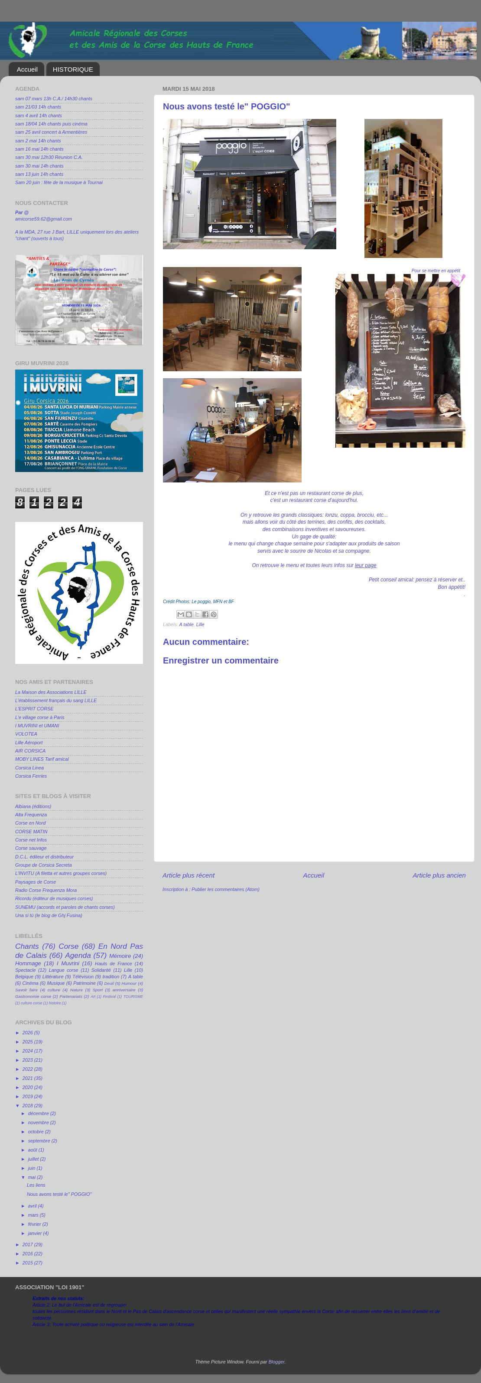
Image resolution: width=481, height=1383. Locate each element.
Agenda (78, 955)
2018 (28, 1105)
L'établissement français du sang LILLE (56, 700)
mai (32, 1177)
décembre (39, 1113)
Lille (200, 624)
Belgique (24, 976)
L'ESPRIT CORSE (34, 708)
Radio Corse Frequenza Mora (46, 890)
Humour (129, 983)
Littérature (53, 976)
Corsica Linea (29, 767)
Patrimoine (84, 983)
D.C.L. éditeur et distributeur (44, 856)
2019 (28, 1096)
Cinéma (31, 983)
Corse (68, 946)
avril (33, 1205)
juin (32, 1168)
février (35, 1224)
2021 (28, 1078)
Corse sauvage (31, 848)
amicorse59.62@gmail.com (43, 218)
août (33, 1149)
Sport (98, 989)
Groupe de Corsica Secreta (43, 865)
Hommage (28, 963)
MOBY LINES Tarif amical (42, 759)
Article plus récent (188, 875)
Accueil (27, 69)
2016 (28, 1253)
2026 (28, 1032)
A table (186, 624)
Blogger (277, 1361)
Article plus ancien (439, 875)
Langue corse (63, 970)
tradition (111, 976)
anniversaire (124, 989)
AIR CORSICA (30, 750)
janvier (35, 1233)
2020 (28, 1087)
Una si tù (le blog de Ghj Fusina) (48, 915)
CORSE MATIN (31, 831)
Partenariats (70, 996)
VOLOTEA (26, 733)
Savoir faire (26, 989)
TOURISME (133, 996)
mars (34, 1215)
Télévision (83, 976)
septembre (40, 1140)
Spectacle (25, 970)
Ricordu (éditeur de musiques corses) (54, 898)
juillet (34, 1159)
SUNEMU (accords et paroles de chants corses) (65, 907)
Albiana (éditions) (33, 806)
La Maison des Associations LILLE (51, 692)
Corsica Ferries (31, 776)
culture (54, 989)
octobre (36, 1131)
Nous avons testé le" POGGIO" (59, 1194)
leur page (366, 565)
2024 (28, 1050)
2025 (28, 1041)
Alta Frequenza (31, 814)
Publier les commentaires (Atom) (226, 889)
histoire (55, 1003)
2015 (28, 1262)
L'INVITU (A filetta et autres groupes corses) (61, 873)
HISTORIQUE (73, 69)
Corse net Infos (31, 839)
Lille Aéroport (28, 742)
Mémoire (120, 956)
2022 (28, 1069)
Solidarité (101, 970)
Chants (27, 946)
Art (93, 996)
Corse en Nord (30, 822)
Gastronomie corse (33, 996)
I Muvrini (68, 963)
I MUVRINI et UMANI (37, 725)
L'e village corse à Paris (40, 717)
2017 (28, 1244)
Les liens (36, 1185)
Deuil (109, 983)
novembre (39, 1122)
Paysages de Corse (35, 882)
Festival (109, 996)
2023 (28, 1060)
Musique (56, 983)
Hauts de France (113, 963)
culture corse (31, 1003)
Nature (76, 989)
